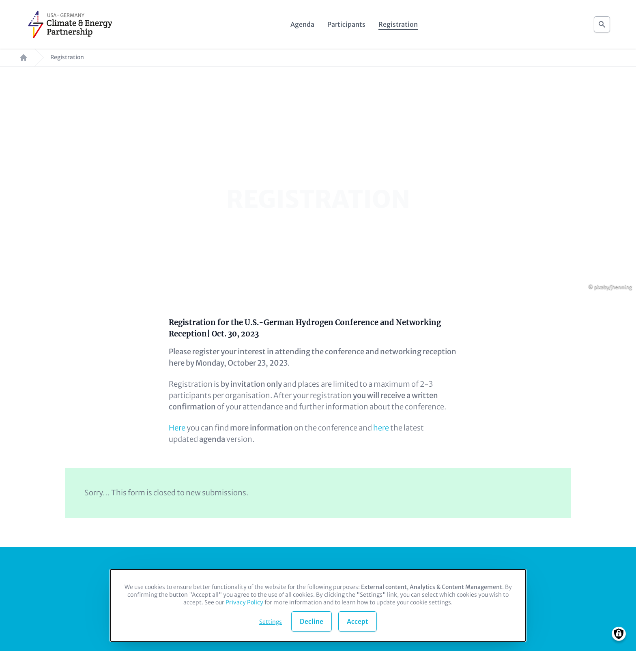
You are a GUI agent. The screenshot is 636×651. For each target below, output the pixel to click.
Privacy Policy (244, 602)
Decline (311, 621)
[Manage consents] (619, 634)
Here (177, 428)
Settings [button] (270, 621)
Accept (357, 621)
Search (602, 22)
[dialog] (318, 605)
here (381, 428)
